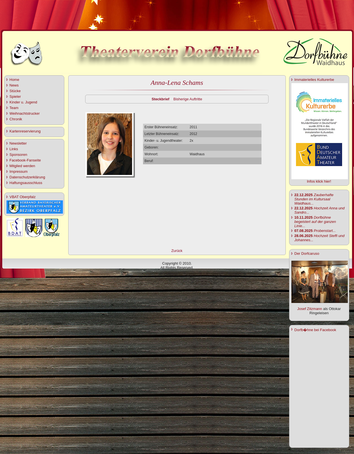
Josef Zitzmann (309, 309)
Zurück (177, 251)
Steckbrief (160, 99)
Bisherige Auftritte (187, 99)
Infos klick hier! (319, 181)
